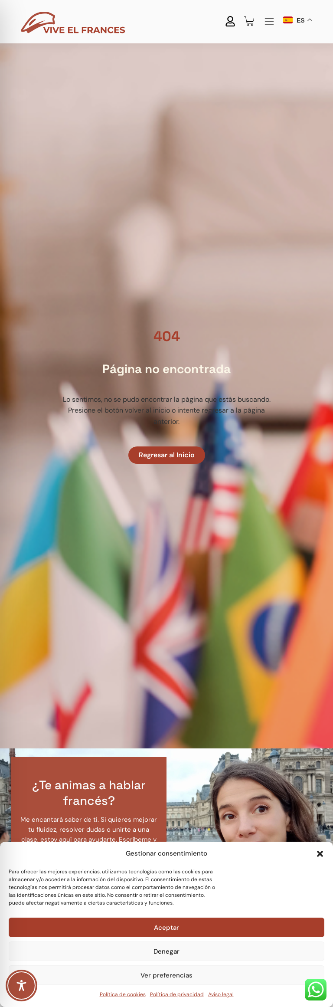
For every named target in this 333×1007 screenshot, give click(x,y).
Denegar (166, 951)
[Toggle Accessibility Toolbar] (21, 985)
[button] (320, 854)
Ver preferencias (166, 975)
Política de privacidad (177, 994)
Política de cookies (123, 994)
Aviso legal (221, 994)
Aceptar (166, 927)
